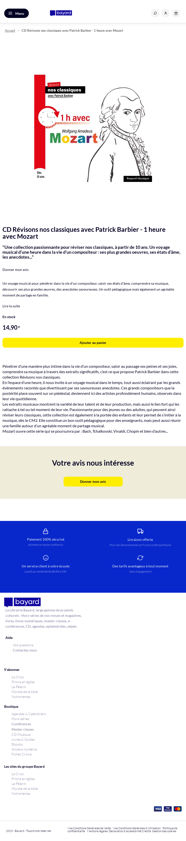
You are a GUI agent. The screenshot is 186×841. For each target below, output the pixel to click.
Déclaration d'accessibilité (125, 831)
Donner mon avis (15, 269)
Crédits (146, 831)
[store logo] (61, 13)
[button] (165, 13)
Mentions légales (97, 831)
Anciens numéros (24, 749)
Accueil (10, 30)
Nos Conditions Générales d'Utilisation (137, 828)
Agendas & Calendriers (29, 714)
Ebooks (17, 744)
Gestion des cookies (164, 831)
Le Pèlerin (19, 687)
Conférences (21, 724)
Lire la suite (11, 306)
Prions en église (23, 682)
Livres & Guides (23, 739)
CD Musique (21, 734)
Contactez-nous (25, 650)
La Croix (18, 677)
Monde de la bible (25, 692)
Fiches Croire (22, 754)
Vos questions (23, 645)
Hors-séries (20, 719)
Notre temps (21, 696)
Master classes (23, 729)
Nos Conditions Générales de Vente (89, 828)
